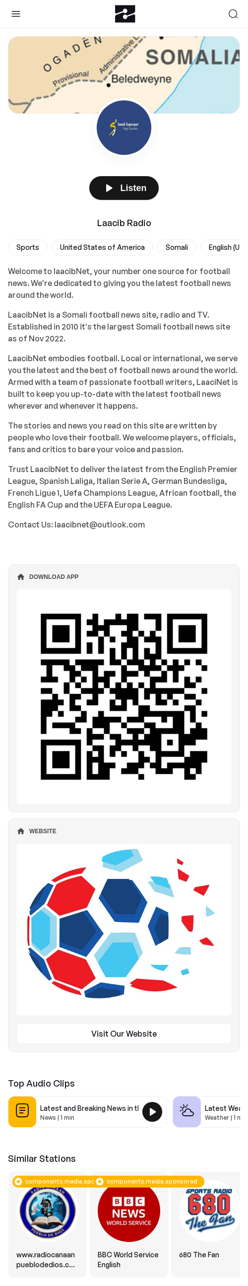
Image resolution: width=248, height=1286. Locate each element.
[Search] (233, 14)
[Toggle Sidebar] (16, 14)
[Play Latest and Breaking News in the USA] (152, 1112)
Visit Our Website (124, 1034)
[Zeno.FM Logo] (125, 14)
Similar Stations (42, 1158)
